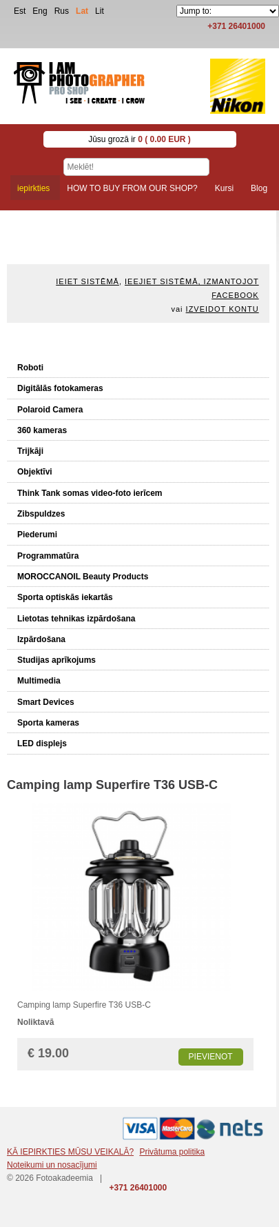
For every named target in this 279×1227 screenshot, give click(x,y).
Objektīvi (34, 472)
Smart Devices (45, 702)
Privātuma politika (172, 1152)
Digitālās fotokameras (60, 388)
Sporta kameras (48, 723)
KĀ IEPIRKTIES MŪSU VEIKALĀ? (70, 1152)
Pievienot (211, 1056)
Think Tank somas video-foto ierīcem (90, 493)
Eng (39, 11)
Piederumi (37, 534)
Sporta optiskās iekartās (65, 597)
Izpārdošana (41, 639)
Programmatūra (48, 556)
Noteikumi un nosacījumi (52, 1165)
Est (19, 11)
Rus (61, 11)
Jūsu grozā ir (139, 139)
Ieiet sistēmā (87, 281)
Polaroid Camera (50, 410)
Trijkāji (30, 451)
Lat (82, 11)
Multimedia (39, 681)
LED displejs (42, 743)
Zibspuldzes (41, 514)
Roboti (30, 367)
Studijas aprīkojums (56, 660)
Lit (99, 11)
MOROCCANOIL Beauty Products (82, 576)
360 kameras (42, 430)
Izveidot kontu (222, 309)
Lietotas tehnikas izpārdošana (76, 619)
